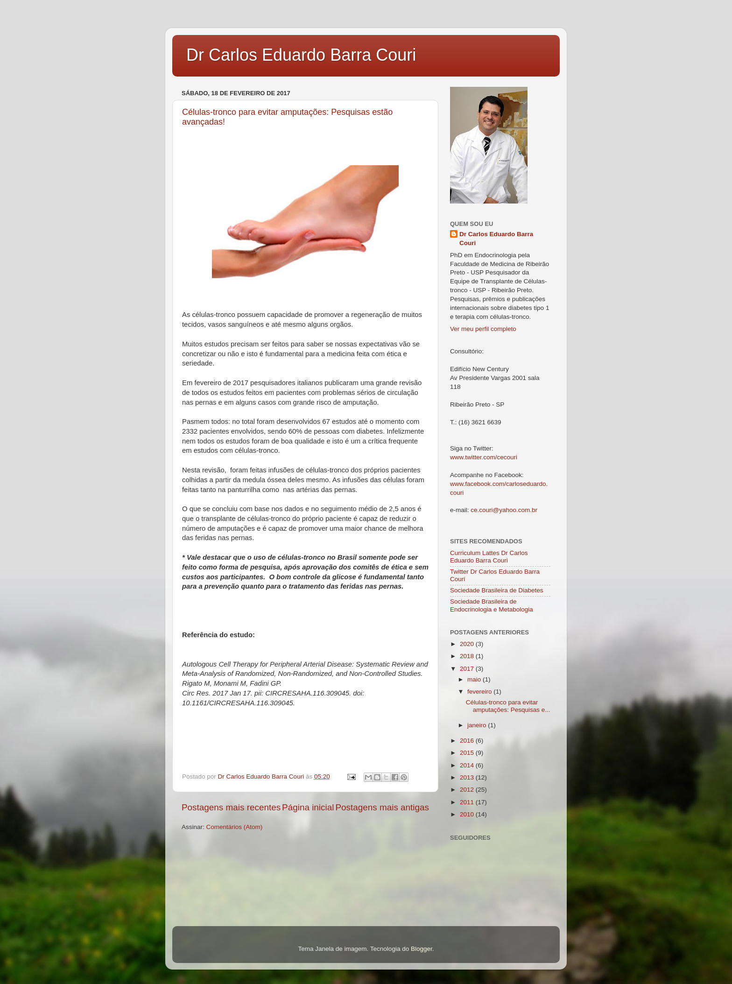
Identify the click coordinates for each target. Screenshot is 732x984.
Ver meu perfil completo (483, 328)
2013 (468, 777)
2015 (468, 752)
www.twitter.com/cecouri (483, 457)
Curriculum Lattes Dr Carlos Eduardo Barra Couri (489, 556)
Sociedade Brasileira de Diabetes (496, 590)
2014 (468, 765)
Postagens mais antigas (382, 807)
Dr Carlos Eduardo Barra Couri (301, 54)
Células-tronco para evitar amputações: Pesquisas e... (508, 706)
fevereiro (480, 691)
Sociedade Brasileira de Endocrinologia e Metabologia (491, 605)
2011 (468, 802)
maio (475, 679)
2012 (468, 789)
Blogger (421, 948)
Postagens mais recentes (231, 807)
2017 (468, 668)
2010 (468, 814)
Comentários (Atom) (234, 826)
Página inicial (308, 807)
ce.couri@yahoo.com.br (504, 509)
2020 (468, 643)
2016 (468, 740)
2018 (468, 656)
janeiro (477, 725)
